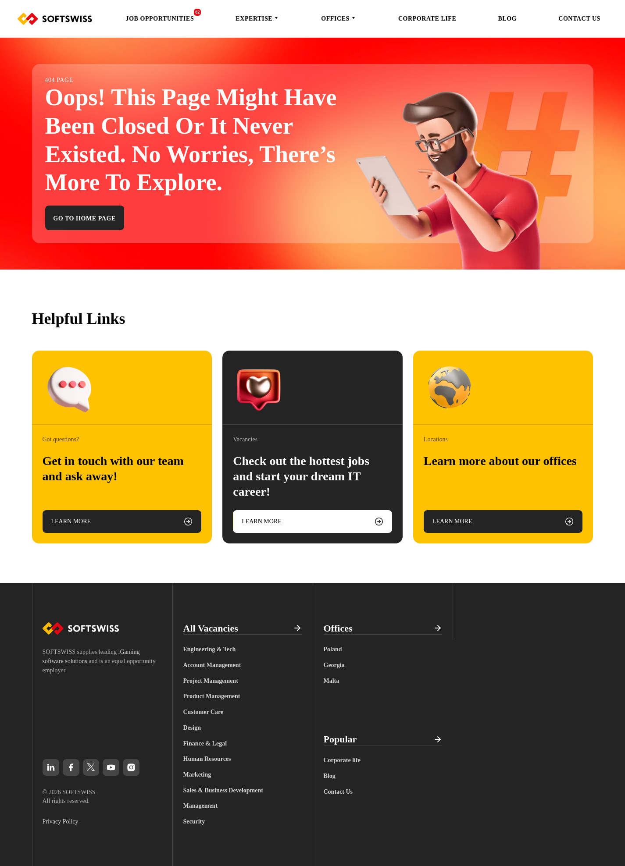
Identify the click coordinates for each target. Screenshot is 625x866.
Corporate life (427, 18)
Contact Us (579, 18)
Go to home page (84, 218)
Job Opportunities (160, 18)
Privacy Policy (61, 821)
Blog (507, 18)
